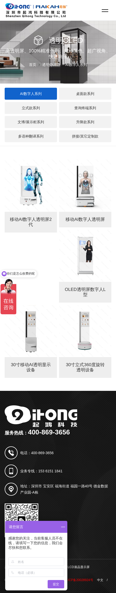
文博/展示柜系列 (31, 122)
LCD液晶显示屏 (79, 567)
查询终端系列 (85, 108)
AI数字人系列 (76, 65)
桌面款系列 (85, 94)
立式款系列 (31, 108)
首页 (32, 65)
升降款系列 (85, 122)
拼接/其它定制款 (85, 136)
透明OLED (50, 65)
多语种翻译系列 (31, 136)
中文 (100, 580)
